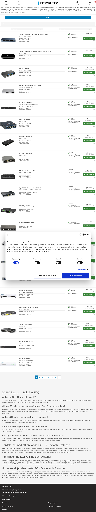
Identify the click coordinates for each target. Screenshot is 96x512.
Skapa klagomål (53, 503)
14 (55, 377)
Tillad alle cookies (76, 275)
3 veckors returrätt (7, 506)
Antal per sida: (55, 29)
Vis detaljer (82, 269)
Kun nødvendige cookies (47, 275)
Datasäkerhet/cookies (54, 506)
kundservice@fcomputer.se (13, 490)
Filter (48, 17)
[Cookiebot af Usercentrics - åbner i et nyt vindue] (81, 234)
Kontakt (4, 509)
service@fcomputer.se (11, 496)
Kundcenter (5, 503)
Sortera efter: (7, 29)
